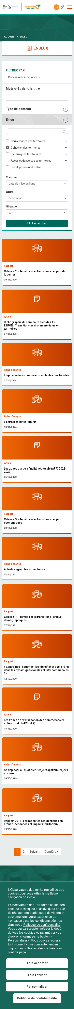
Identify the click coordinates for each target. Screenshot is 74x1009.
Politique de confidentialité (41, 924)
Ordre (9, 191)
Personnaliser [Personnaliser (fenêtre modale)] (37, 986)
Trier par (11, 177)
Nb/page (11, 206)
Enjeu (10, 120)
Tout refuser (37, 975)
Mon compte (63, 8)
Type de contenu (18, 109)
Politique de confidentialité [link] (37, 998)
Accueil (9, 36)
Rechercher (36, 223)
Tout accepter (37, 963)
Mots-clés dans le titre (23, 88)
